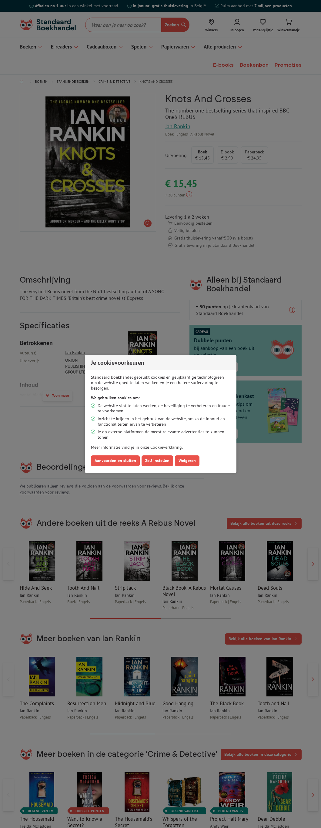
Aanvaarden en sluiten (115, 460)
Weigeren (187, 460)
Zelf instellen (157, 460)
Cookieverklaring (166, 447)
